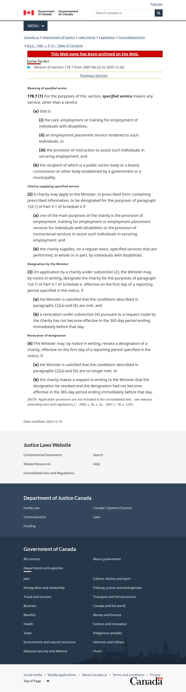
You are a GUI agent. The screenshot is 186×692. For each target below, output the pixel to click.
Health (28, 624)
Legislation (107, 37)
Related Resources (37, 464)
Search (98, 455)
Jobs (27, 579)
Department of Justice (59, 37)
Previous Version (94, 75)
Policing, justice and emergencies (117, 588)
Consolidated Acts (132, 37)
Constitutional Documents (43, 455)
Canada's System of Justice (112, 508)
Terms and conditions (128, 675)
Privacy (155, 675)
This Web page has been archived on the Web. (95, 53)
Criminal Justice (35, 517)
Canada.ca (31, 37)
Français (156, 4)
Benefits (30, 615)
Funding (30, 526)
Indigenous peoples (107, 633)
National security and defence (45, 651)
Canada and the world (109, 606)
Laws (96, 517)
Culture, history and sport (112, 579)
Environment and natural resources (50, 642)
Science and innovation (110, 624)
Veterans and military (108, 642)
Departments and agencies (43, 568)
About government (107, 559)
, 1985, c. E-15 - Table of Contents (55, 46)
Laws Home (86, 37)
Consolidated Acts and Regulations (49, 473)
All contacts (32, 559)
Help (96, 464)
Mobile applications (62, 675)
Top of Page (37, 681)
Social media (33, 675)
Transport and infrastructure (114, 597)
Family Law (31, 508)
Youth (97, 651)
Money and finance (107, 615)
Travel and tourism (37, 597)
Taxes (28, 633)
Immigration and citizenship (44, 588)
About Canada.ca (94, 675)
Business (30, 606)
